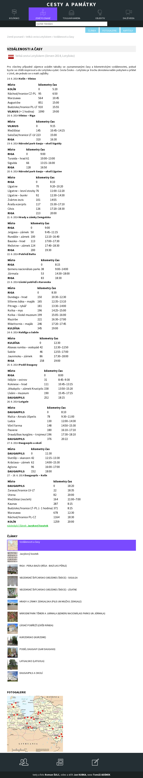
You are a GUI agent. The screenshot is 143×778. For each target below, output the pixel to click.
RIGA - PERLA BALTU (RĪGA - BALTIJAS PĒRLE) (37, 569)
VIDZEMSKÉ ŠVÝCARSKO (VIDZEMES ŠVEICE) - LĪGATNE (42, 593)
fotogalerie (109, 30)
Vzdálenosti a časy (23, 545)
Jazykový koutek (23, 557)
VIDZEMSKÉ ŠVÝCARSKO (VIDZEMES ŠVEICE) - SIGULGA (42, 581)
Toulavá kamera (71, 18)
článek (92, 30)
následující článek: (27, 525)
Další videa (128, 18)
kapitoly (128, 30)
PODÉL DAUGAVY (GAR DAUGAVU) (31, 652)
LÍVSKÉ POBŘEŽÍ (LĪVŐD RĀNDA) (30, 629)
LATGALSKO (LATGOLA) (25, 664)
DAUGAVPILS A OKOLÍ (25, 676)
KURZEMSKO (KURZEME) (26, 641)
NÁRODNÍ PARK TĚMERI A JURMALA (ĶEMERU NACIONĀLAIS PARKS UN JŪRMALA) (56, 617)
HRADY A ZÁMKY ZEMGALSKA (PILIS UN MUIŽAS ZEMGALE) (44, 605)
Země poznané (42, 18)
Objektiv (100, 18)
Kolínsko (14, 18)
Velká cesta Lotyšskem (38, 36)
